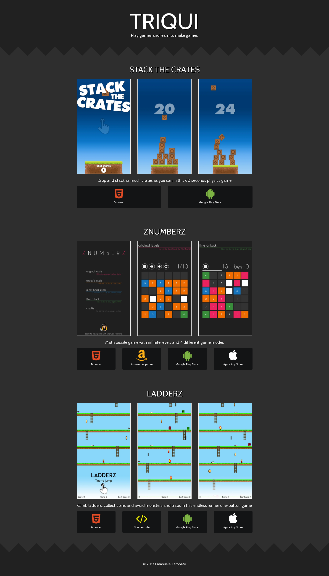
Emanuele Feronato (170, 564)
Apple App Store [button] (233, 358)
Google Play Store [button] (210, 196)
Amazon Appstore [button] (142, 358)
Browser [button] (119, 196)
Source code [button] (142, 521)
